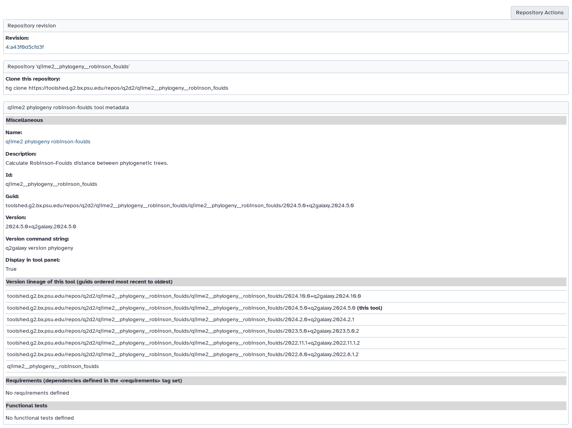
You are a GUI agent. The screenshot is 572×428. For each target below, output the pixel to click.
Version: (16, 217)
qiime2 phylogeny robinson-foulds (48, 141)
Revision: (17, 38)
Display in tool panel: (33, 259)
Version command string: (37, 238)
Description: (21, 153)
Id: (9, 175)
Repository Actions (540, 12)
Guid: (12, 196)
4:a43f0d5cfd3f (25, 47)
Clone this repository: (33, 78)
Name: (14, 132)
